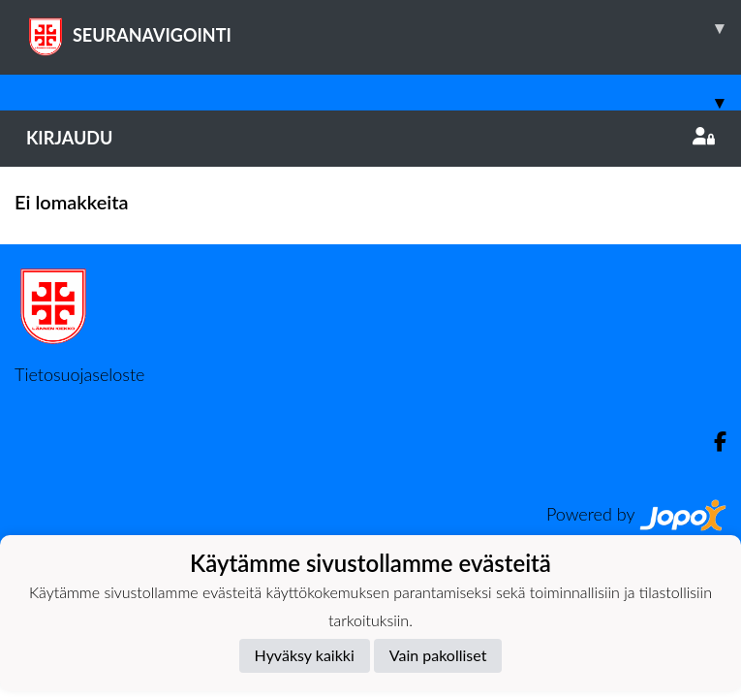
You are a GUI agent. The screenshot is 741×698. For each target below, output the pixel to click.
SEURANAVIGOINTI (383, 28)
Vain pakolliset (438, 655)
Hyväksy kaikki (305, 655)
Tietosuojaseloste (79, 374)
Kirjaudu (370, 137)
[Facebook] (712, 441)
